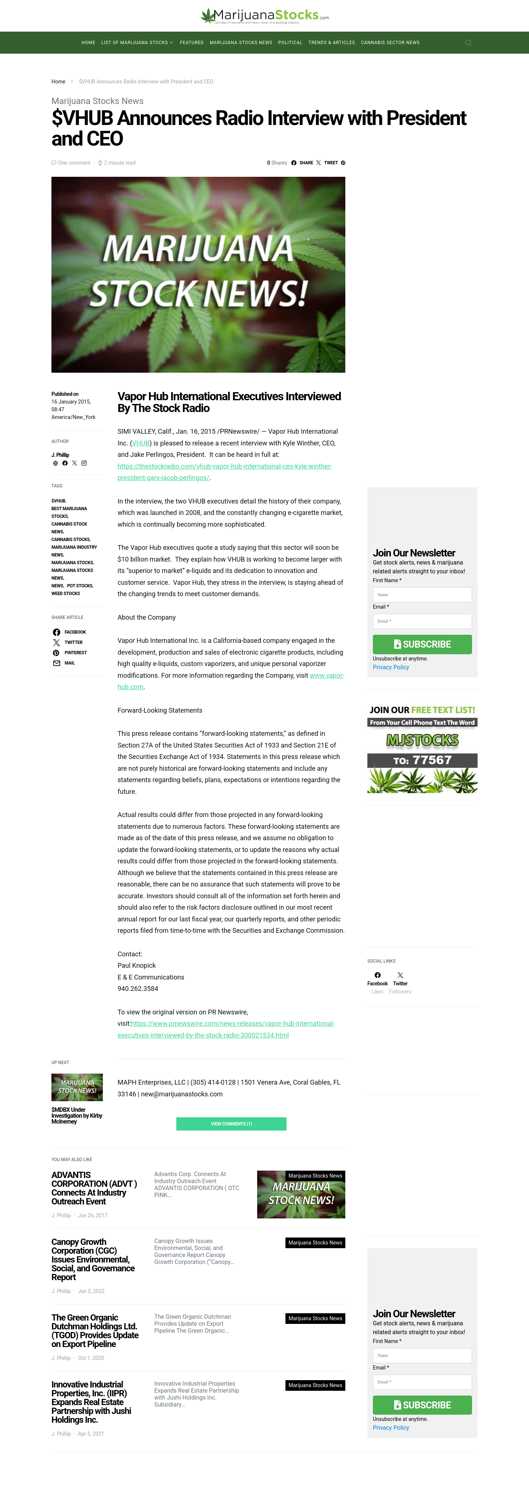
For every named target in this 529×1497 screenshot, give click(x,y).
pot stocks (80, 585)
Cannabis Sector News (390, 42)
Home (89, 42)
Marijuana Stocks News (241, 42)
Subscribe (422, 644)
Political (290, 42)
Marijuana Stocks (72, 562)
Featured (192, 42)
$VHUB (58, 501)
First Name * (387, 580)
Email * (381, 607)
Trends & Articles (332, 42)
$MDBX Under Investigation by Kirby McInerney (76, 1115)
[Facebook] (377, 983)
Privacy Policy (391, 667)
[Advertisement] (422, 881)
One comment (74, 163)
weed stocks (65, 593)
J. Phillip (60, 455)
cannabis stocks (70, 539)
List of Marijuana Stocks (134, 42)
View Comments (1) (231, 1124)
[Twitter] (400, 983)
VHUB (141, 443)
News (57, 585)
